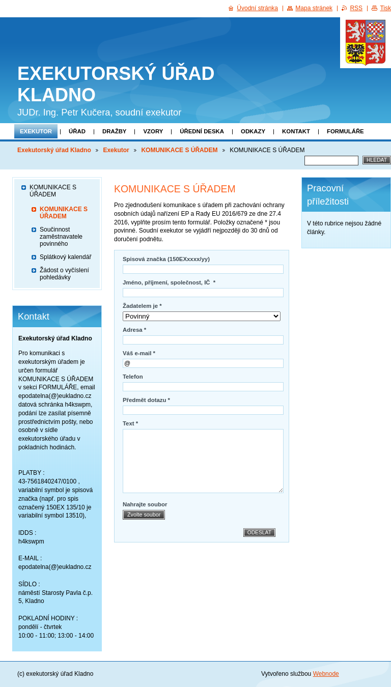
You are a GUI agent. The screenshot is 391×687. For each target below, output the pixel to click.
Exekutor (36, 131)
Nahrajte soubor (145, 504)
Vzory (153, 131)
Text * (130, 423)
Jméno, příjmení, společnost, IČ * (169, 282)
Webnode (326, 673)
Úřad (77, 131)
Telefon (133, 377)
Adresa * (134, 330)
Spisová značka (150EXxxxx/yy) (166, 259)
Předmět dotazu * (146, 400)
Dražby (114, 131)
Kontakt (296, 131)
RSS (356, 8)
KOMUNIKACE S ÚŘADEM (179, 150)
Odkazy (253, 131)
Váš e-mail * (139, 353)
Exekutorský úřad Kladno (54, 150)
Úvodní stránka (257, 8)
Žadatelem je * (142, 306)
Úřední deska (202, 131)
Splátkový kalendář (65, 257)
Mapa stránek (313, 8)
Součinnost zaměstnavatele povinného (61, 236)
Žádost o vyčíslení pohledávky (64, 274)
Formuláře (345, 131)
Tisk (385, 8)
